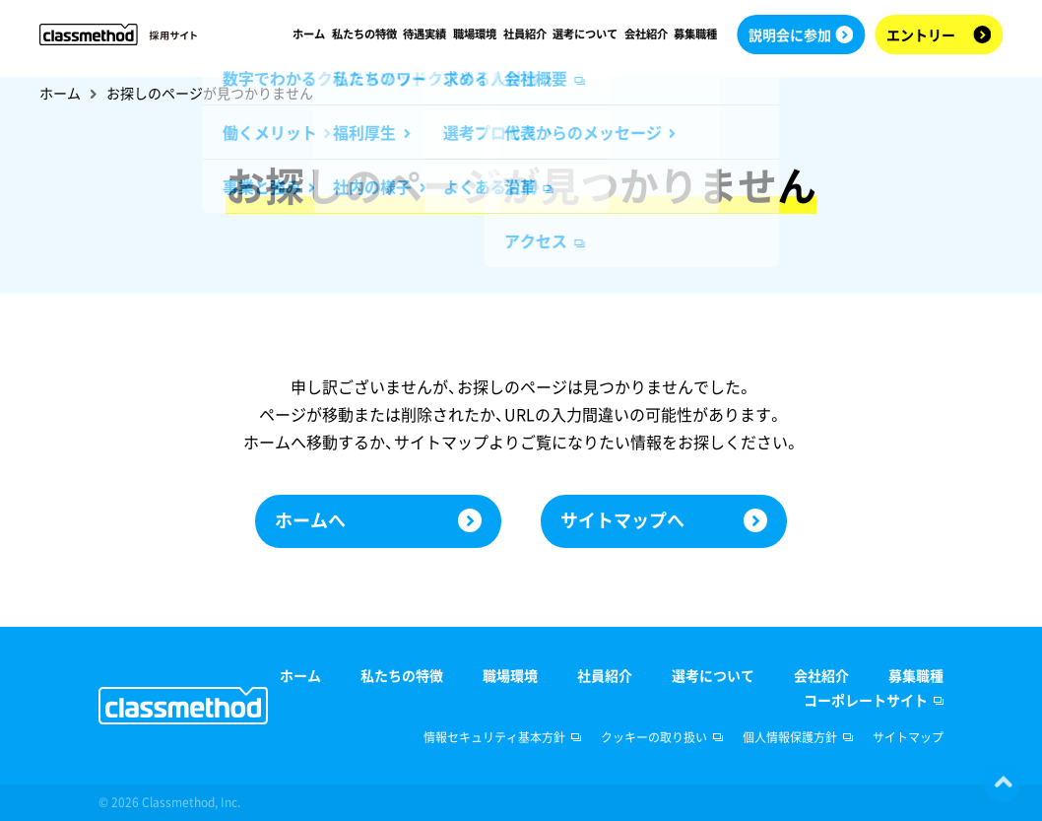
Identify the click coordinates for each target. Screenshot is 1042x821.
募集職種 (695, 34)
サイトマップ (908, 737)
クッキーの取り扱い (654, 737)
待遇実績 (424, 34)
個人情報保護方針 (790, 737)
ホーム (309, 34)
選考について (585, 34)
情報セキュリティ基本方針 (494, 737)
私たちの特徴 (363, 34)
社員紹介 (524, 34)
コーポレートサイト (866, 700)
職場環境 (474, 34)
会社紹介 (645, 34)
